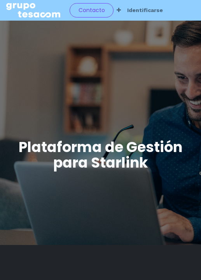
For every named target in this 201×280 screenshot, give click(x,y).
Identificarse (145, 10)
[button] (119, 10)
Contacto (92, 10)
